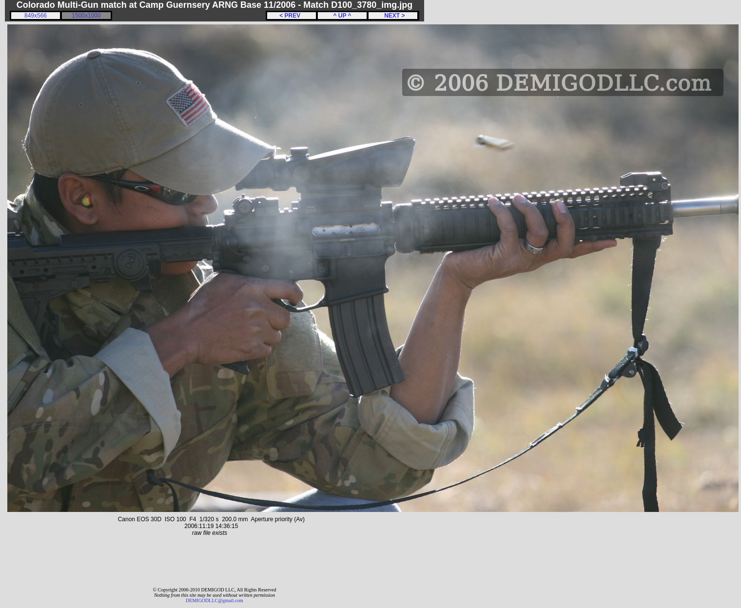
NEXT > (393, 15)
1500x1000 (86, 15)
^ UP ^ (342, 15)
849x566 (35, 15)
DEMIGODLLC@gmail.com (214, 600)
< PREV (291, 15)
